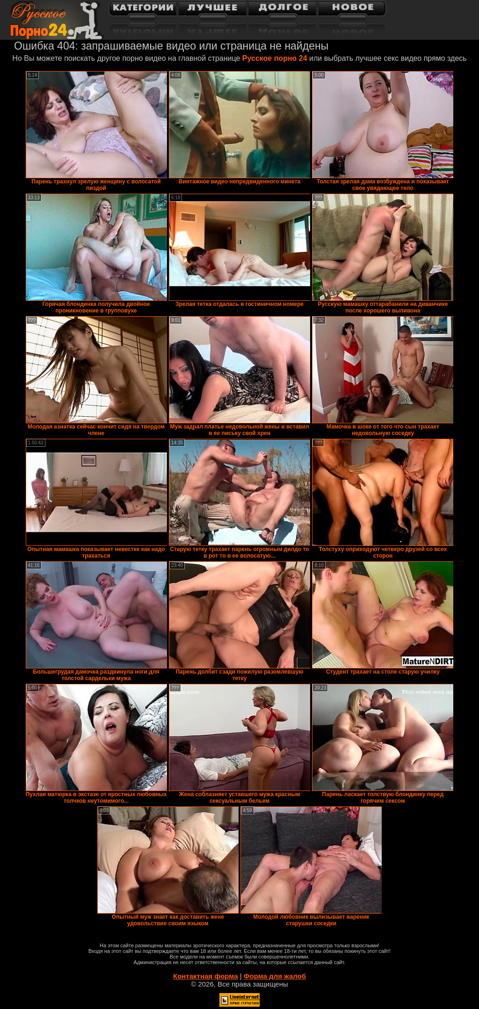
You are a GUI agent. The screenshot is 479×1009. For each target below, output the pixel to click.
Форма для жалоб (275, 976)
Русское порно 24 (274, 58)
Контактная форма (205, 976)
